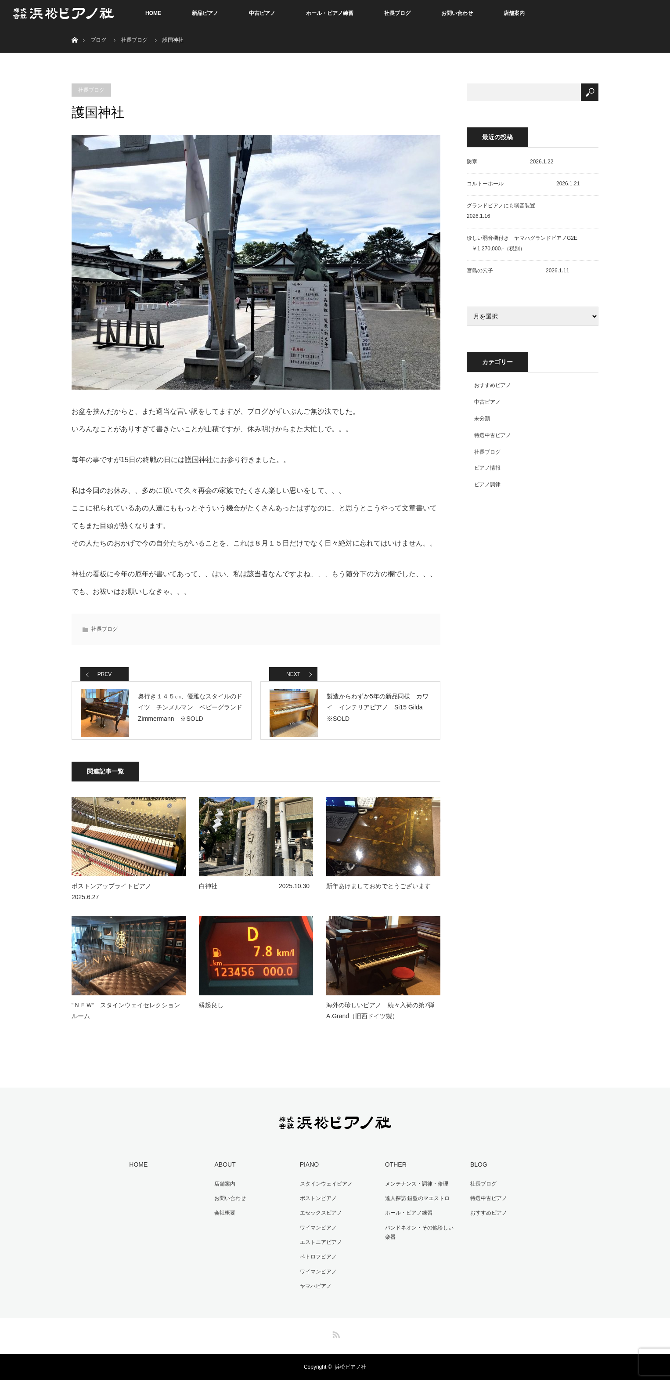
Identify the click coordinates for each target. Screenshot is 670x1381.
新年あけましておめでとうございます (378, 893)
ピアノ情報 (487, 468)
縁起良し (211, 1012)
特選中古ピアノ (492, 435)
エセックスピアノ (319, 1218)
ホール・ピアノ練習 (329, 13)
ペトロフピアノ (316, 1259)
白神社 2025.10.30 (254, 893)
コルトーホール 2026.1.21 (523, 184)
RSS (335, 1334)
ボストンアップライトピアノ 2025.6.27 (129, 899)
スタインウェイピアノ (324, 1190)
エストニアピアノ (319, 1245)
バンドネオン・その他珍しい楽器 (420, 1236)
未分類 (482, 419)
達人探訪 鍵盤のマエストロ (415, 1203)
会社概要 (223, 1218)
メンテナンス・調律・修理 (414, 1190)
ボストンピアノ (316, 1203)
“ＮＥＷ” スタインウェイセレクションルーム (126, 1018)
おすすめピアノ (492, 385)
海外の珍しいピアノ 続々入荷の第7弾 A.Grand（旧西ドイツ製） (383, 1018)
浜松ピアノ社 (350, 1368)
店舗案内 (514, 13)
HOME (153, 13)
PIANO (307, 1171)
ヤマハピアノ (313, 1287)
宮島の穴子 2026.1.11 (518, 271)
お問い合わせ (457, 13)
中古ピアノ (262, 13)
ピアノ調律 (487, 484)
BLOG (476, 1171)
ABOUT (223, 1171)
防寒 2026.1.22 (510, 162)
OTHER (393, 1171)
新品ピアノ (205, 13)
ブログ (98, 40)
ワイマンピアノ (316, 1232)
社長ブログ (397, 13)
